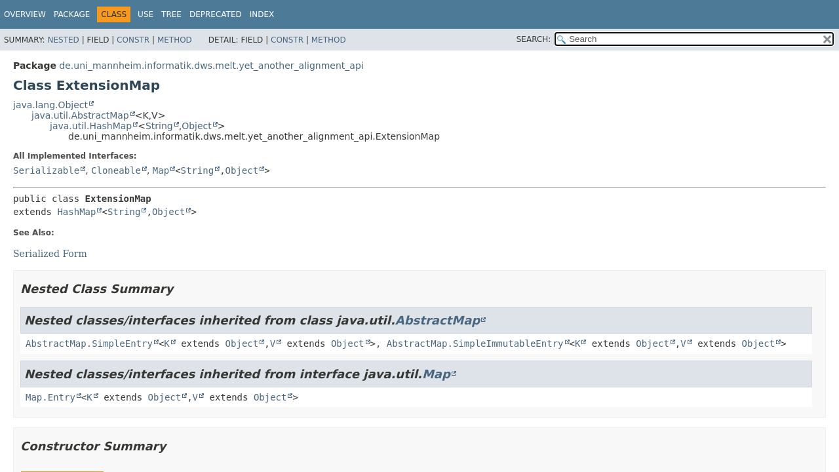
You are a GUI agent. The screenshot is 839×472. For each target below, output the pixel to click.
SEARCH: (534, 39)
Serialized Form (50, 253)
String (159, 126)
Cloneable (116, 170)
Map (161, 170)
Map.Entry (50, 397)
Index (262, 14)
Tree (171, 14)
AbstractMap (437, 320)
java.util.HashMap (91, 126)
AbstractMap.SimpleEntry (89, 343)
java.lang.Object (50, 105)
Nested (63, 40)
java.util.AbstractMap (80, 115)
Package (72, 14)
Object (197, 126)
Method (174, 40)
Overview (25, 14)
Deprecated (215, 14)
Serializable (46, 170)
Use (145, 14)
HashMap (76, 211)
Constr (133, 40)
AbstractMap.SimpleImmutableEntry (475, 343)
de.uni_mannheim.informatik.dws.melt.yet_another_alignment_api (211, 65)
